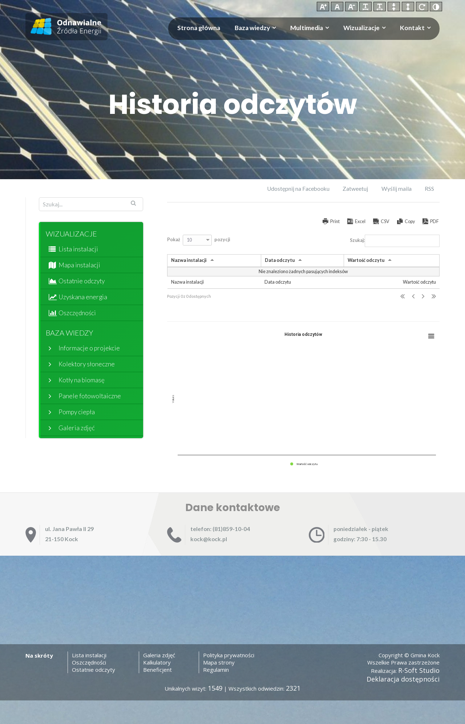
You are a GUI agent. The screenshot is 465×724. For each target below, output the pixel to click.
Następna (423, 296)
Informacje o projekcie (89, 348)
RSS (429, 188)
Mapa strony (219, 662)
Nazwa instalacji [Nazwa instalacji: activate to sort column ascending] (189, 260)
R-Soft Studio (419, 670)
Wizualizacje (361, 28)
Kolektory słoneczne (86, 364)
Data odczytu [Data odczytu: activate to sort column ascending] (280, 260)
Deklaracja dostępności (403, 679)
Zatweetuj (355, 188)
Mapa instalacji (79, 265)
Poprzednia (413, 296)
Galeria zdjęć (76, 428)
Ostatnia (433, 296)
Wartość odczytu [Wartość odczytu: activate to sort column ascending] (366, 260)
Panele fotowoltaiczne (89, 396)
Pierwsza (402, 296)
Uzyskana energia (82, 297)
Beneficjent (157, 669)
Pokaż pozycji (198, 240)
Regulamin (216, 669)
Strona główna (198, 28)
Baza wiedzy (252, 28)
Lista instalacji (78, 249)
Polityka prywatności (228, 655)
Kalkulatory (157, 662)
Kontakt (412, 28)
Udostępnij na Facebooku (298, 188)
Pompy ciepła (76, 412)
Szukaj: (395, 241)
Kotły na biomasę (81, 380)
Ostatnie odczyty (81, 281)
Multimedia (306, 28)
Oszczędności (77, 313)
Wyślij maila (396, 188)
